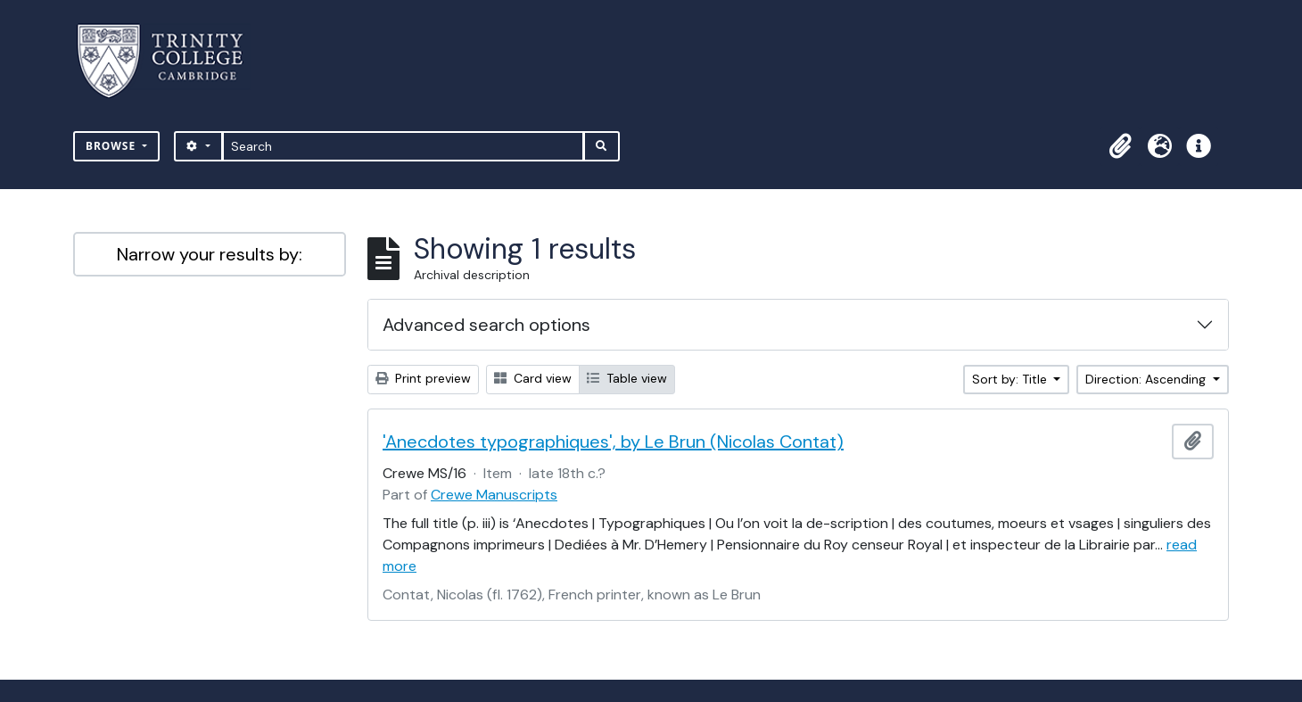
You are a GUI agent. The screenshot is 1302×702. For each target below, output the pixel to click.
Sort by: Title (1011, 379)
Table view (627, 378)
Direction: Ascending (1147, 379)
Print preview (423, 378)
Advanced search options (486, 324)
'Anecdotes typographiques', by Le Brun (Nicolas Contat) (613, 441)
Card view (533, 378)
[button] (1120, 146)
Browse (112, 145)
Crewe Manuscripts (494, 494)
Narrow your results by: (209, 254)
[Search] (403, 146)
